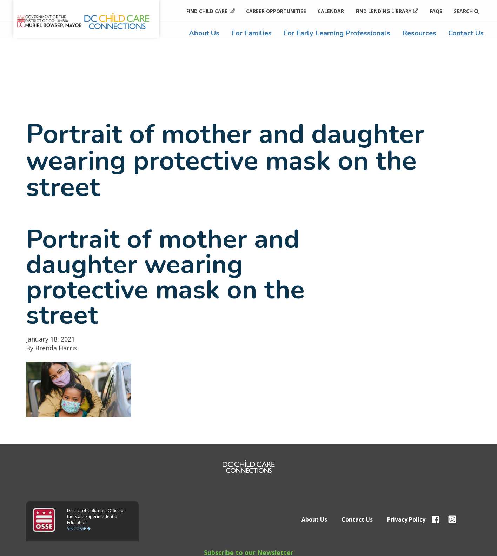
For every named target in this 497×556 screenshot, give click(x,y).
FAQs (436, 11)
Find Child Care (206, 11)
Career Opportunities (276, 11)
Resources (419, 33)
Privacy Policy (406, 519)
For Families (251, 33)
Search (466, 11)
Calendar (331, 11)
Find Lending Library (383, 11)
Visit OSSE (79, 528)
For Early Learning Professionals (336, 33)
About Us (204, 33)
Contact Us (466, 33)
